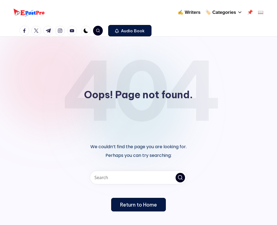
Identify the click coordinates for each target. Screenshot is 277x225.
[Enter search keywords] (138, 177)
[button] (129, 30)
